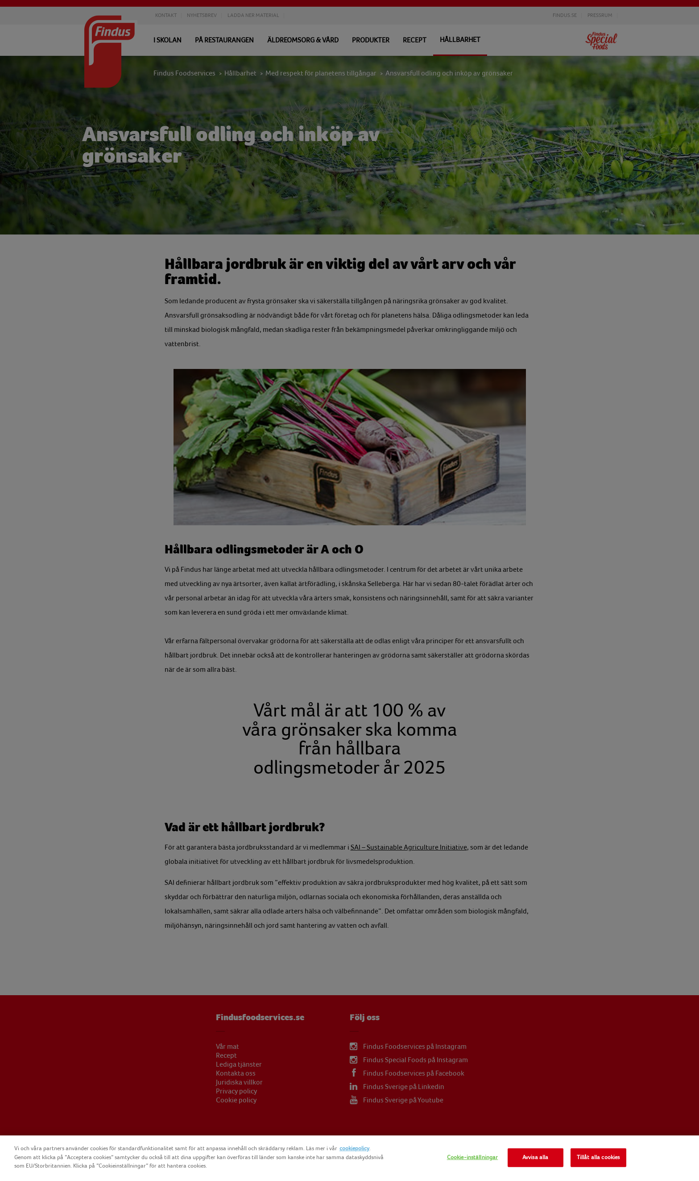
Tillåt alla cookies (598, 1157)
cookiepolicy (354, 1148)
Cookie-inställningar (472, 1157)
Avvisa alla (535, 1157)
